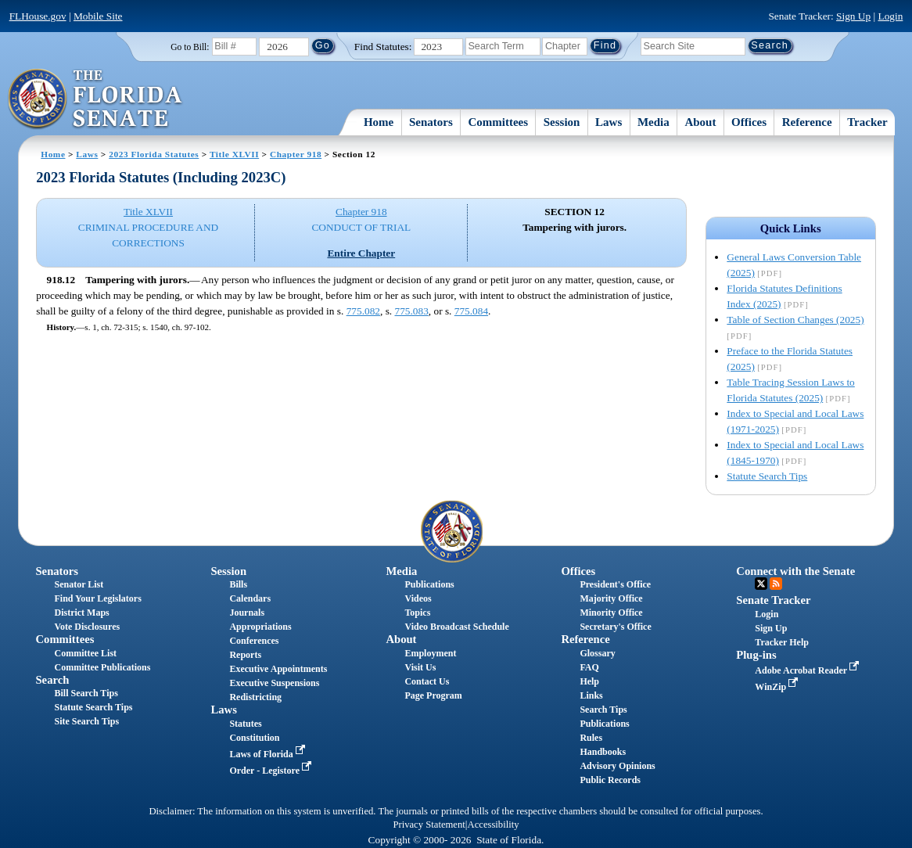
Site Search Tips (86, 721)
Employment (430, 653)
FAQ (589, 667)
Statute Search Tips (767, 476)
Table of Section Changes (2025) (795, 319)
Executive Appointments (278, 668)
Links (591, 695)
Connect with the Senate (795, 571)
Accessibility (493, 824)
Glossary (597, 653)
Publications (429, 584)
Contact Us (426, 681)
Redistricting (255, 697)
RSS (776, 583)
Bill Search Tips (85, 693)
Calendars (250, 598)
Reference (807, 122)
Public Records (610, 779)
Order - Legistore (271, 770)
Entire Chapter (361, 253)
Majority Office (611, 598)
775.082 (363, 311)
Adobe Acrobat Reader (808, 670)
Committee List (85, 653)
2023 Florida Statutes (154, 154)
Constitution (254, 737)
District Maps (81, 612)
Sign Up (853, 16)
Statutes (245, 723)
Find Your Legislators (97, 598)
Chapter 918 (295, 154)
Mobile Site (98, 16)
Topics (417, 612)
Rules (591, 737)
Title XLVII (234, 154)
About (700, 122)
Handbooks (603, 751)
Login (890, 16)
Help (589, 681)
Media (653, 122)
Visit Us (420, 667)
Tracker (867, 122)
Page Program (432, 695)
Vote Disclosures (87, 626)
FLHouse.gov (37, 16)
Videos (417, 598)
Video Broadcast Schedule (456, 626)
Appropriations (260, 626)
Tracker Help (782, 642)
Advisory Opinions (617, 765)
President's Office (615, 584)
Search (52, 680)
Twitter (761, 583)
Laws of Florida (268, 754)
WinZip (778, 686)
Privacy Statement (429, 824)
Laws (608, 122)
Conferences (253, 640)
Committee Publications (102, 667)
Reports (245, 654)
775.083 (411, 311)
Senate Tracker (773, 600)
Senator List (78, 584)
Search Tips (603, 709)
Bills (238, 584)
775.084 (471, 311)
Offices (749, 122)
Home (378, 122)
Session (562, 122)
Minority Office (611, 612)
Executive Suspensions (274, 682)
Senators (431, 122)
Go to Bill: (190, 47)
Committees (498, 122)
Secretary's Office (615, 626)
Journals (246, 612)
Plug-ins (756, 655)
